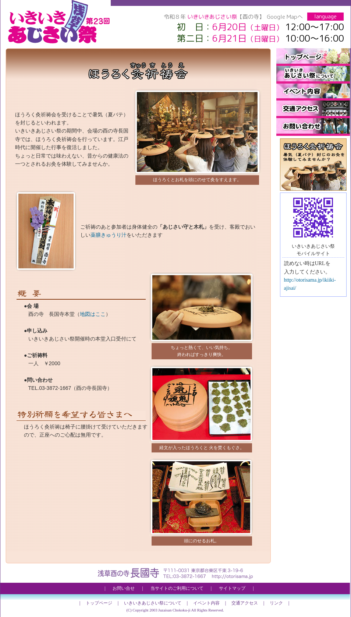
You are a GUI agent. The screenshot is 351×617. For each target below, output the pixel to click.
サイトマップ (232, 588)
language (325, 16)
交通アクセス (313, 109)
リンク (276, 603)
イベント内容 (313, 92)
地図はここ (93, 314)
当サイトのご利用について (176, 588)
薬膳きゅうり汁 (109, 235)
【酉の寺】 (251, 17)
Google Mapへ (285, 17)
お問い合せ (313, 127)
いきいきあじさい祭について (313, 75)
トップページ (313, 57)
